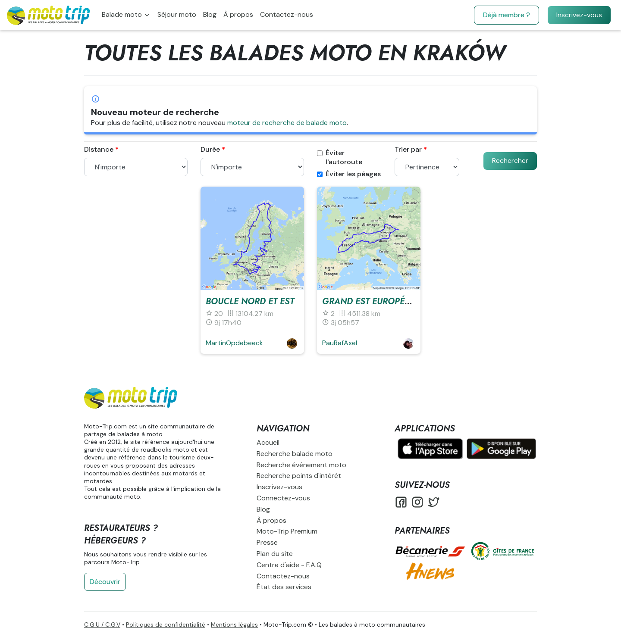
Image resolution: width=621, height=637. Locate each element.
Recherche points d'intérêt (299, 475)
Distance (98, 149)
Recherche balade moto (294, 453)
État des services (284, 586)
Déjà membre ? (506, 14)
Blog (209, 14)
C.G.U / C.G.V (102, 624)
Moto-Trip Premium (287, 531)
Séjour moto (176, 14)
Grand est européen (369, 301)
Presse (267, 542)
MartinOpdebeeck (234, 342)
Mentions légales (234, 624)
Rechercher (510, 160)
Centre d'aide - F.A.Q (289, 564)
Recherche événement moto (301, 464)
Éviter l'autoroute (339, 157)
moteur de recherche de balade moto (287, 122)
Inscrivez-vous (579, 14)
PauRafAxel (339, 342)
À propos (238, 14)
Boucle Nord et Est (250, 301)
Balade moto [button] (123, 14)
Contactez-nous (286, 14)
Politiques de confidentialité (165, 624)
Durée (210, 149)
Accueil (268, 442)
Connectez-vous (283, 498)
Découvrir (105, 581)
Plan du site (275, 553)
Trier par (408, 149)
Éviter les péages (349, 174)
